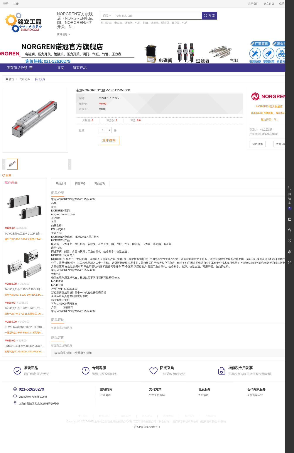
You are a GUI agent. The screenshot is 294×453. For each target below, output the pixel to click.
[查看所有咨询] (83, 352)
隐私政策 (147, 416)
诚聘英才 (125, 416)
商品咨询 (100, 183)
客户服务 (189, 416)
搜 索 (209, 15)
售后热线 (203, 395)
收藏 (6, 175)
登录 (5, 3)
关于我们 (253, 3)
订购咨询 (105, 395)
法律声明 (168, 416)
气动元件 (24, 79)
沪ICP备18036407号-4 (147, 426)
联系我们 (284, 3)
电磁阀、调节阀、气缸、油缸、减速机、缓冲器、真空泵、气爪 (151, 22)
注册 (16, 3)
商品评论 (80, 183)
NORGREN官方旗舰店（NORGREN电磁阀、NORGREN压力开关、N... (75, 20)
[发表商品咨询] (63, 352)
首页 (60, 68)
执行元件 (40, 79)
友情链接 (211, 416)
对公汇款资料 (157, 395)
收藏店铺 (281, 143)
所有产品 (80, 68)
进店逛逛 (257, 143)
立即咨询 (108, 140)
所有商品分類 (20, 68)
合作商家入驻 (255, 395)
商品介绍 (61, 183)
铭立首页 (269, 3)
